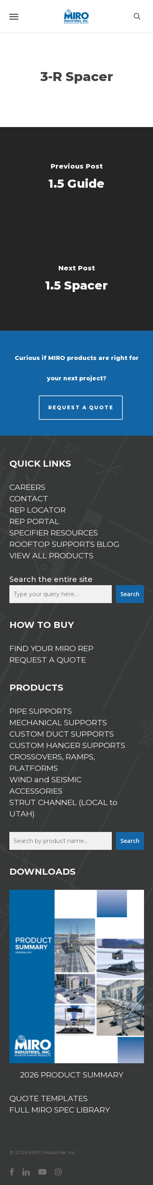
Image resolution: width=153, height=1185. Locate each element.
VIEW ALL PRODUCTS (51, 555)
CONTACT (28, 498)
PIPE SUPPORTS (40, 711)
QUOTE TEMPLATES (48, 1098)
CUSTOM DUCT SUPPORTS (61, 734)
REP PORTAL (34, 521)
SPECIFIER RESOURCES (53, 533)
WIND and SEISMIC (45, 779)
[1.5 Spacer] (76, 280)
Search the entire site (51, 579)
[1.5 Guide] (76, 178)
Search (130, 594)
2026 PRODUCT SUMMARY (71, 1075)
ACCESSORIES (35, 791)
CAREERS (27, 487)
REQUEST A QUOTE (80, 407)
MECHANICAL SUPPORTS (58, 722)
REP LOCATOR (37, 510)
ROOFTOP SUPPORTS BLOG (64, 544)
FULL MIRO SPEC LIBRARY (59, 1110)
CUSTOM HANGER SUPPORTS (67, 745)
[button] (13, 16)
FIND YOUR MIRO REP (51, 648)
